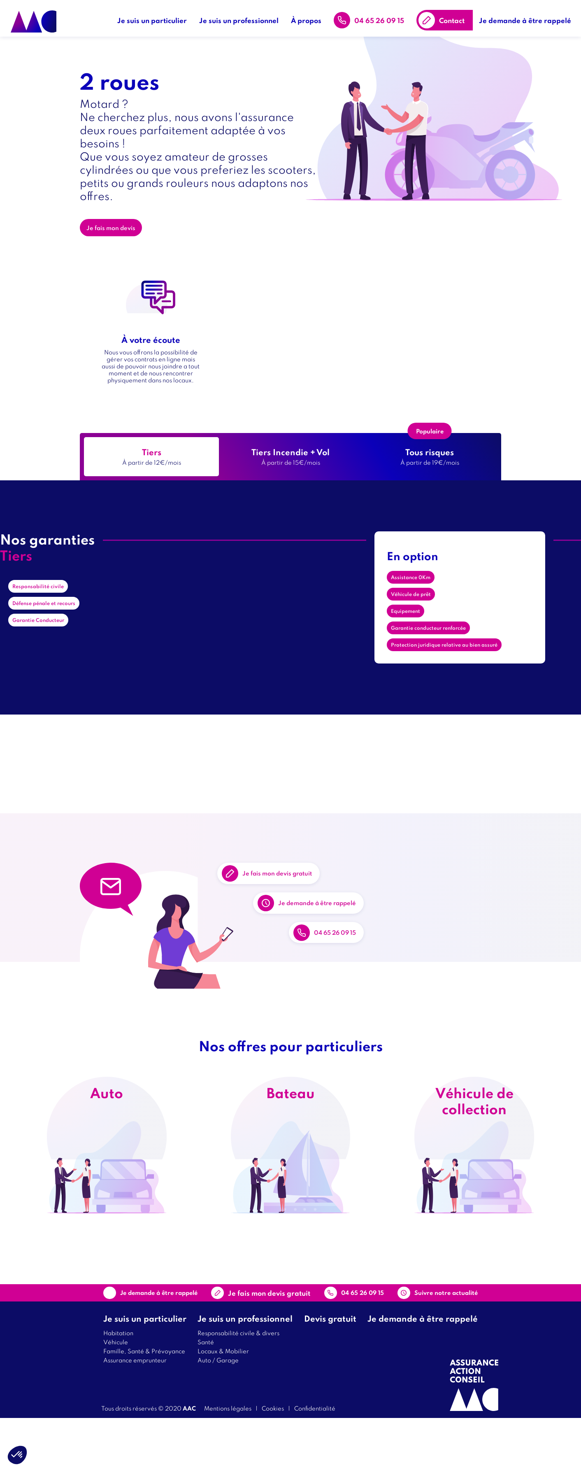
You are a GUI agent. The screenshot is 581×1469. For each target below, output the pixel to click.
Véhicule (115, 1392)
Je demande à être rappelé (529, 16)
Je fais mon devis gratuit (295, 873)
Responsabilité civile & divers (238, 1383)
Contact (455, 16)
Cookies (273, 1459)
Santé (206, 1392)
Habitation (118, 1383)
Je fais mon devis (116, 234)
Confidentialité (314, 1459)
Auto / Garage (218, 1410)
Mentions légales (227, 1459)
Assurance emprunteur (135, 1410)
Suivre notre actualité (426, 1337)
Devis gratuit (330, 1369)
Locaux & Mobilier (223, 1401)
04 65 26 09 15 (383, 16)
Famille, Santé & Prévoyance (144, 1401)
